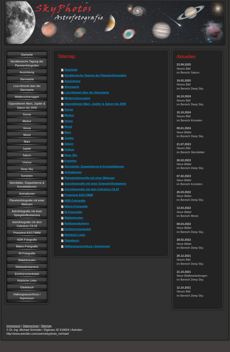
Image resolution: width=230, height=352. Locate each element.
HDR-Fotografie (74, 200)
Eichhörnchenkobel (77, 229)
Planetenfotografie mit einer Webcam (89, 177)
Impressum (13, 325)
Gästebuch (71, 240)
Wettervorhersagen (77, 98)
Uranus (69, 149)
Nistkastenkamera (76, 223)
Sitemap (46, 325)
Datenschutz (31, 325)
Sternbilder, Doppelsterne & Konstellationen (94, 166)
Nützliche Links (74, 234)
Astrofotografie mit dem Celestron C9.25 (91, 189)
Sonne (68, 109)
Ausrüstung (72, 81)
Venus (68, 120)
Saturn (69, 143)
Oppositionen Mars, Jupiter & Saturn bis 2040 (95, 103)
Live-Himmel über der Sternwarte (86, 92)
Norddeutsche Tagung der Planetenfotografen (95, 75)
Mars (67, 132)
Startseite (70, 69)
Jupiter (69, 138)
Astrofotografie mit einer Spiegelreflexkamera (95, 183)
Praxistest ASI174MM (78, 194)
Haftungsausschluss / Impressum (87, 246)
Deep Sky (70, 155)
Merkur (69, 115)
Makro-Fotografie (76, 206)
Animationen (73, 172)
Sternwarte (71, 86)
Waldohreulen (73, 217)
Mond (68, 126)
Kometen (70, 160)
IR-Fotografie (73, 212)
